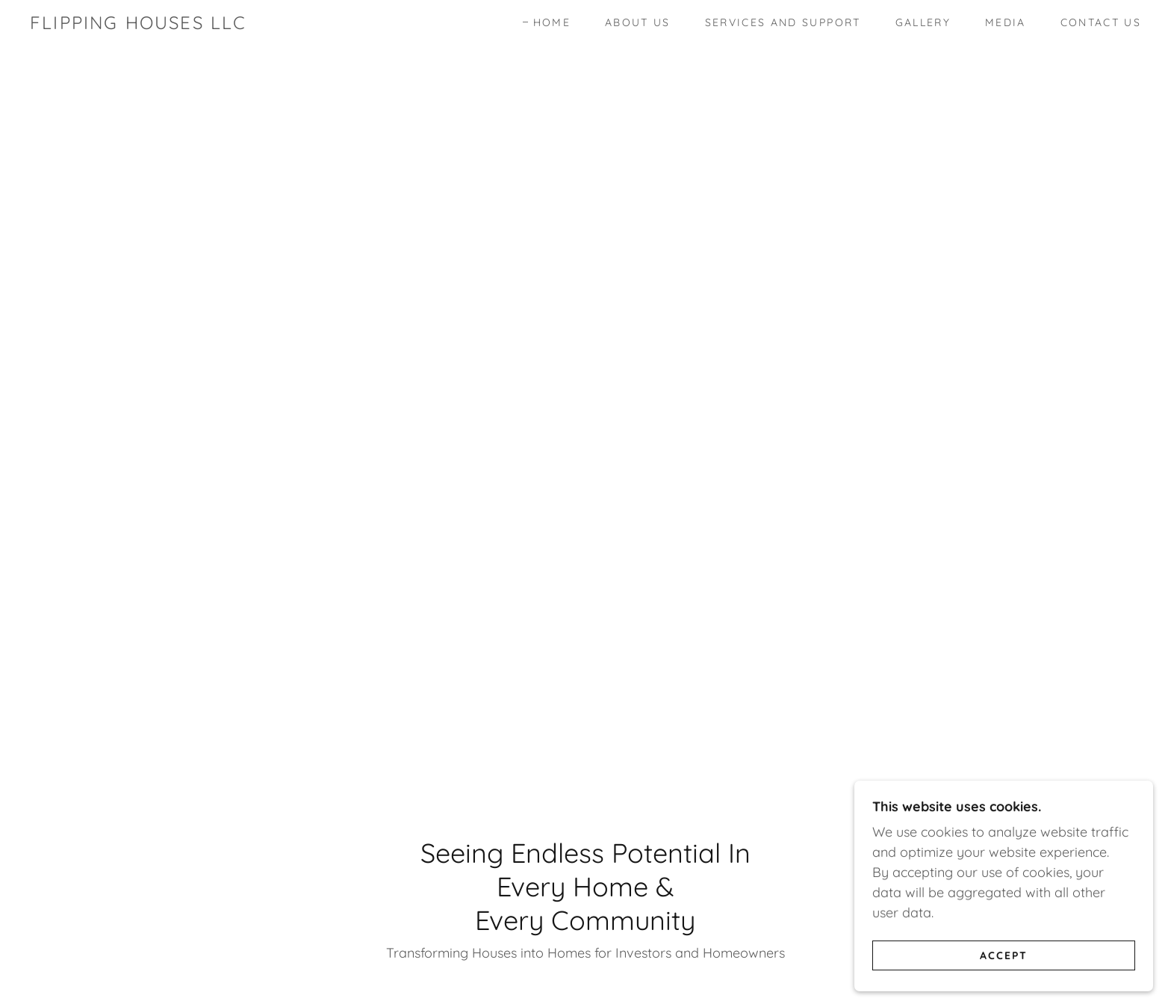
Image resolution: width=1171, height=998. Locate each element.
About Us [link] (638, 22)
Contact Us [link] (1100, 22)
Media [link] (1005, 22)
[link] (138, 24)
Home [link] (552, 22)
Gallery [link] (923, 22)
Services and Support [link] (783, 22)
